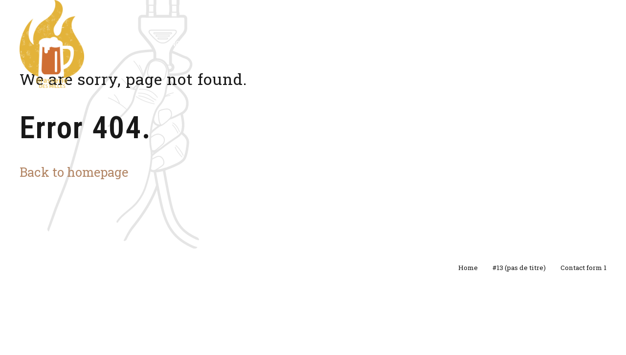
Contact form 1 (583, 267)
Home (468, 267)
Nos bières (188, 44)
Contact (522, 44)
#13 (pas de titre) (519, 267)
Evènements (249, 44)
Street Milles (380, 44)
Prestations (313, 44)
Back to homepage (74, 172)
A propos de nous (454, 44)
